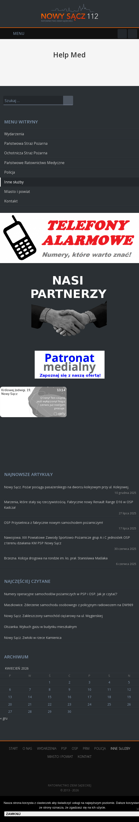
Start (13, 748)
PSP (64, 748)
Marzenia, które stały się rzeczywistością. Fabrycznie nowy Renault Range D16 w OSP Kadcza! (68, 505)
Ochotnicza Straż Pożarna (25, 153)
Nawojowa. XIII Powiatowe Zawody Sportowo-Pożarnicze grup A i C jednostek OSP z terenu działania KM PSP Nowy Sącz (67, 540)
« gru (3, 718)
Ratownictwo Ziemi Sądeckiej (69, 778)
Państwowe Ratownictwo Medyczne (34, 162)
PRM (86, 748)
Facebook (122, 33)
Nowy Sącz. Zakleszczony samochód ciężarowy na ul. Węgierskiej (53, 616)
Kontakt (11, 201)
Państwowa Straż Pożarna (25, 143)
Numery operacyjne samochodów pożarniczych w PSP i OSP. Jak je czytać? (60, 594)
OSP (75, 748)
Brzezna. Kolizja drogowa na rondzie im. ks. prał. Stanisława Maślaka (56, 558)
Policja (9, 172)
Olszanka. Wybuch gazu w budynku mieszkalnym (40, 626)
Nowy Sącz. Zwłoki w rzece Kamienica (32, 637)
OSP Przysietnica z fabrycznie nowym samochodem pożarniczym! (53, 522)
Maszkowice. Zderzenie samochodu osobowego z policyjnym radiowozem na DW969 (68, 605)
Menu (12, 33)
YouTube (132, 33)
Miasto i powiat (17, 191)
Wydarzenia (14, 134)
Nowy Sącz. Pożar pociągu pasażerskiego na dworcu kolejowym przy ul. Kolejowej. (66, 487)
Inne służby (14, 182)
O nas (27, 748)
